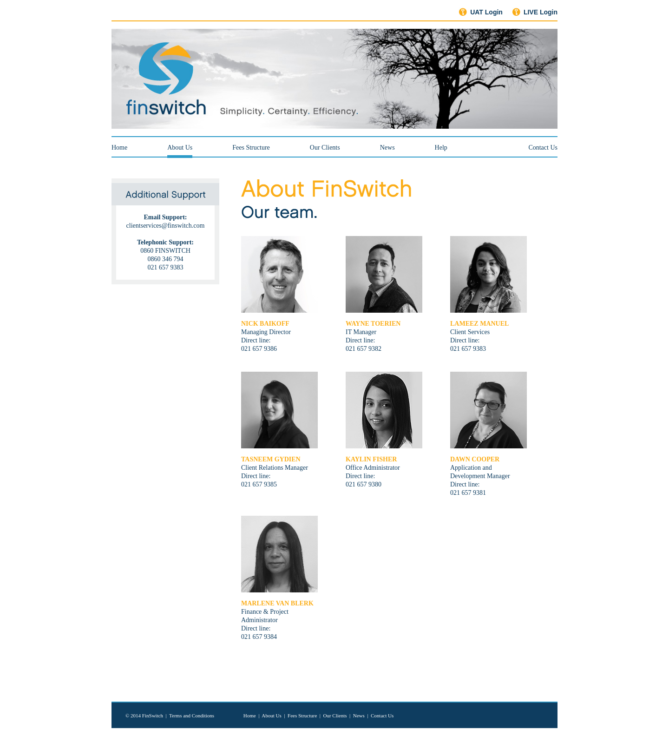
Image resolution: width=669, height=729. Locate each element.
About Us (179, 147)
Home (119, 147)
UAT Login (486, 12)
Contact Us (543, 147)
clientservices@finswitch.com (165, 225)
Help (441, 147)
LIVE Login (541, 12)
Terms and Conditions (191, 715)
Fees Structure (250, 147)
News (387, 147)
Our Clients (325, 147)
